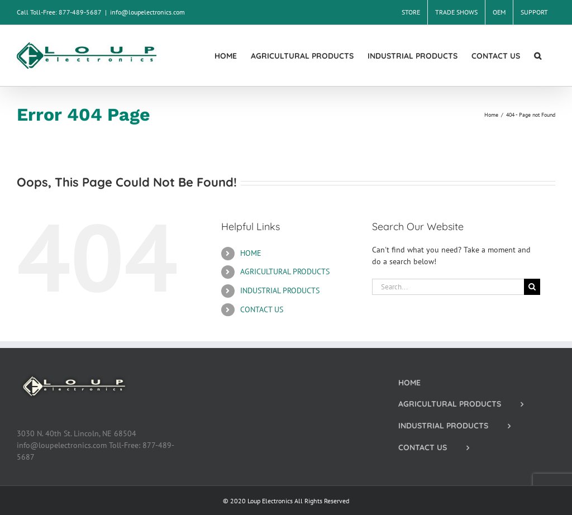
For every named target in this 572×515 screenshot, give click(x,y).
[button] (537, 55)
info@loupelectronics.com (147, 12)
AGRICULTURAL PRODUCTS (285, 271)
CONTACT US (261, 309)
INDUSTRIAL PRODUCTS (280, 290)
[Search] (532, 287)
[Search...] (448, 287)
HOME (250, 253)
